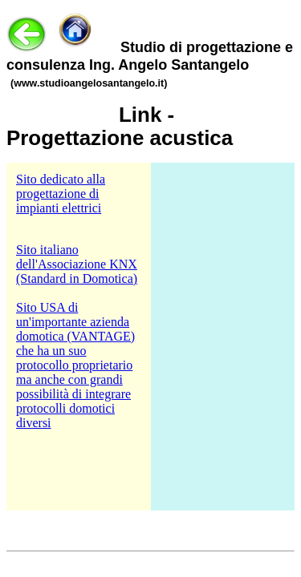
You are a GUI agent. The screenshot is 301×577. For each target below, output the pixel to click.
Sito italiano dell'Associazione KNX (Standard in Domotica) (76, 264)
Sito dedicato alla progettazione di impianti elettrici (60, 193)
